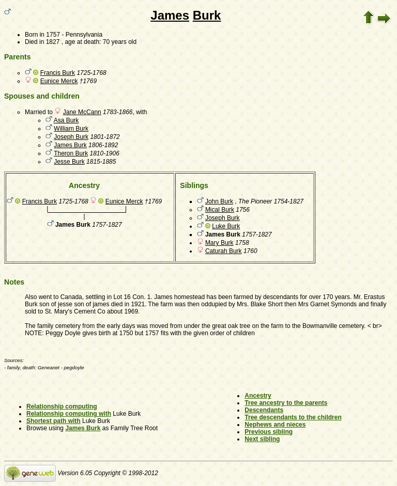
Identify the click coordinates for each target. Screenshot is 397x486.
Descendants (264, 410)
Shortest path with (53, 421)
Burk (207, 15)
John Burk (219, 201)
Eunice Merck (59, 81)
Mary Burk (219, 242)
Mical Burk (219, 209)
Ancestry (258, 395)
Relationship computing (61, 406)
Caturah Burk (223, 251)
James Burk (70, 145)
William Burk (71, 128)
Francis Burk (57, 72)
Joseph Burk (71, 136)
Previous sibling (269, 431)
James (169, 15)
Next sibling (262, 439)
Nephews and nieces (275, 424)
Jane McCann (82, 112)
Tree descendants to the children (293, 417)
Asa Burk (66, 120)
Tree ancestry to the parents (286, 402)
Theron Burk (71, 153)
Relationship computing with (68, 413)
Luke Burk (226, 226)
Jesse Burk (69, 161)
